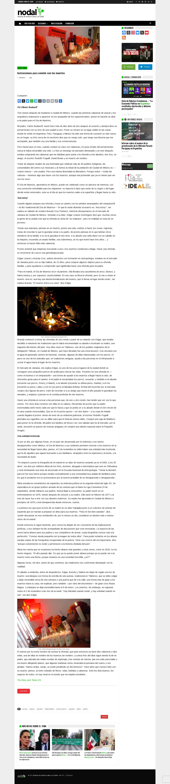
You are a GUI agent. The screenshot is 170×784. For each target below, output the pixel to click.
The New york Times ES (29, 680)
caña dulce (39, 708)
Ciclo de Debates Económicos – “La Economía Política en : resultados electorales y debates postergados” (137, 104)
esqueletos (72, 708)
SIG (129, 114)
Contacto (60, 2)
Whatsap (128, 67)
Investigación (56, 23)
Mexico (79, 708)
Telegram (145, 67)
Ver (150, 166)
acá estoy (24, 708)
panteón (85, 708)
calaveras (32, 708)
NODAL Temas (22, 68)
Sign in (130, 2)
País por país (29, 23)
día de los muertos (61, 708)
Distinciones (49, 2)
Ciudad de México (49, 708)
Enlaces (39, 2)
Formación (69, 23)
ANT (124, 114)
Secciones (42, 23)
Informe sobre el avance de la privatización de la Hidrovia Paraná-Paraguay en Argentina (137, 145)
